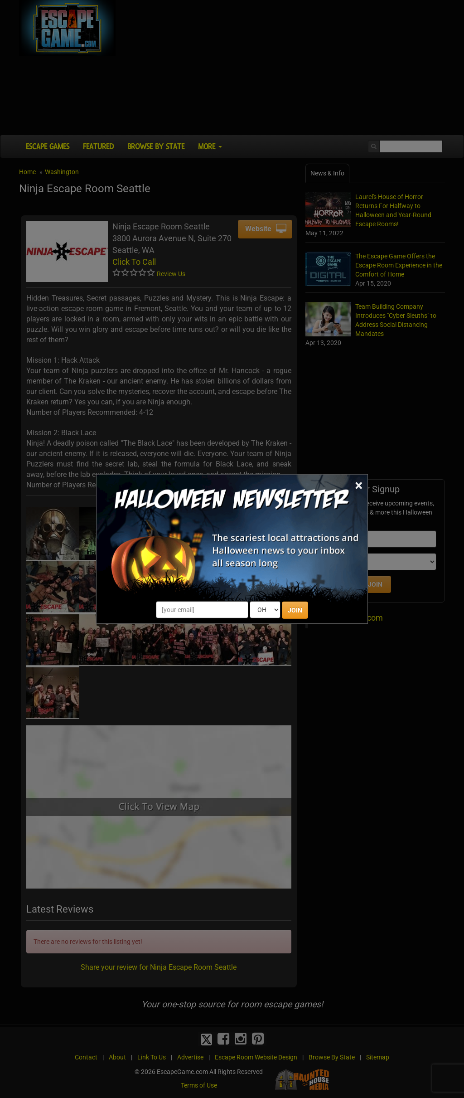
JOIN (295, 610)
